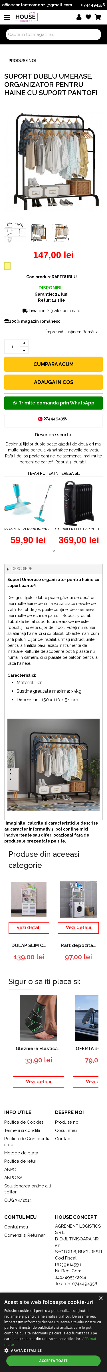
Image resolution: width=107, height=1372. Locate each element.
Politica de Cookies (23, 1122)
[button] (53, 1350)
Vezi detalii (29, 927)
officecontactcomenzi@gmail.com (37, 5)
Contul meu (16, 1227)
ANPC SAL (14, 1177)
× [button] (100, 1299)
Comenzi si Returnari (25, 1235)
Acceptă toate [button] (53, 1360)
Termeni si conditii (22, 1130)
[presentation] (53, 551)
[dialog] (53, 1332)
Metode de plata (21, 1153)
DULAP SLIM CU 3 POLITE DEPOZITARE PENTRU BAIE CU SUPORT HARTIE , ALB (30, 945)
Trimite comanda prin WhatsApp (53, 403)
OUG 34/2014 (18, 1200)
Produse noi (22, 60)
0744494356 (93, 5)
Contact (63, 1138)
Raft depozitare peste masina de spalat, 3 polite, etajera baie (80, 945)
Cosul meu (66, 1130)
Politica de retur (20, 1161)
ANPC (10, 1169)
